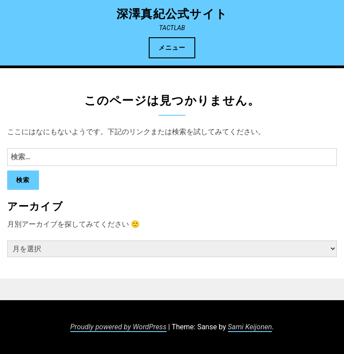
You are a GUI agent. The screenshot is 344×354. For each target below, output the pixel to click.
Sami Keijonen (250, 327)
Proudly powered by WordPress (118, 327)
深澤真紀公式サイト (172, 14)
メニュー (172, 47)
